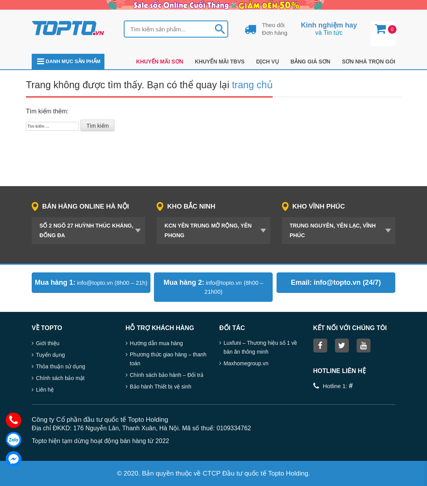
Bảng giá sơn (310, 61)
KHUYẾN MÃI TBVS (220, 61)
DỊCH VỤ (267, 61)
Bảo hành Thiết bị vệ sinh (160, 386)
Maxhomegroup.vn (246, 363)
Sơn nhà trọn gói (368, 61)
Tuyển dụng (50, 355)
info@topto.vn (95, 282)
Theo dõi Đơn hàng (274, 29)
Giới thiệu (48, 343)
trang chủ (252, 84)
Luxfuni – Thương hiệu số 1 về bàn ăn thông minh (260, 347)
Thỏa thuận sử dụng (60, 366)
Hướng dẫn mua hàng (156, 343)
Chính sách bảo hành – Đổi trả (167, 375)
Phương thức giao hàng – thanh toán (168, 358)
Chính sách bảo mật (60, 378)
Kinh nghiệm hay (329, 25)
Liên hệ (45, 390)
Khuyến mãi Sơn (159, 61)
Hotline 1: (338, 386)
